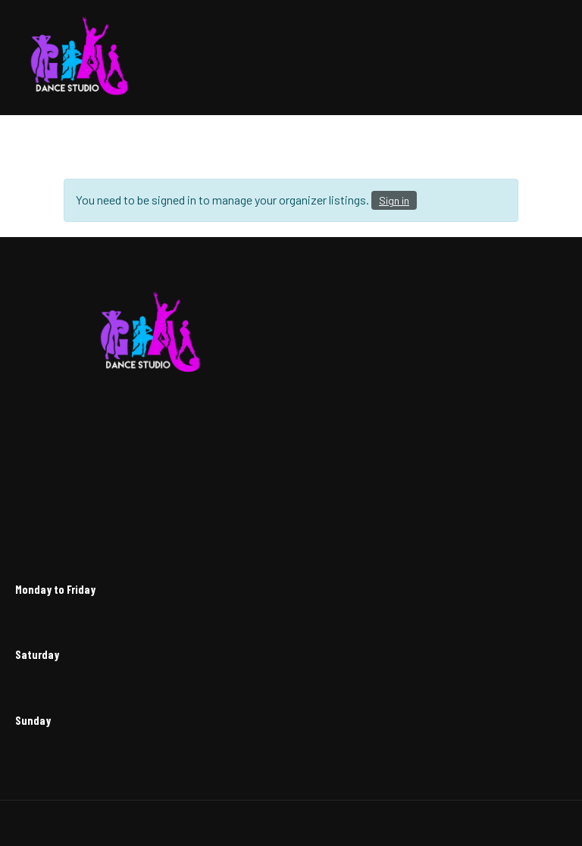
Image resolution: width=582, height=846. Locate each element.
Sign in (394, 200)
